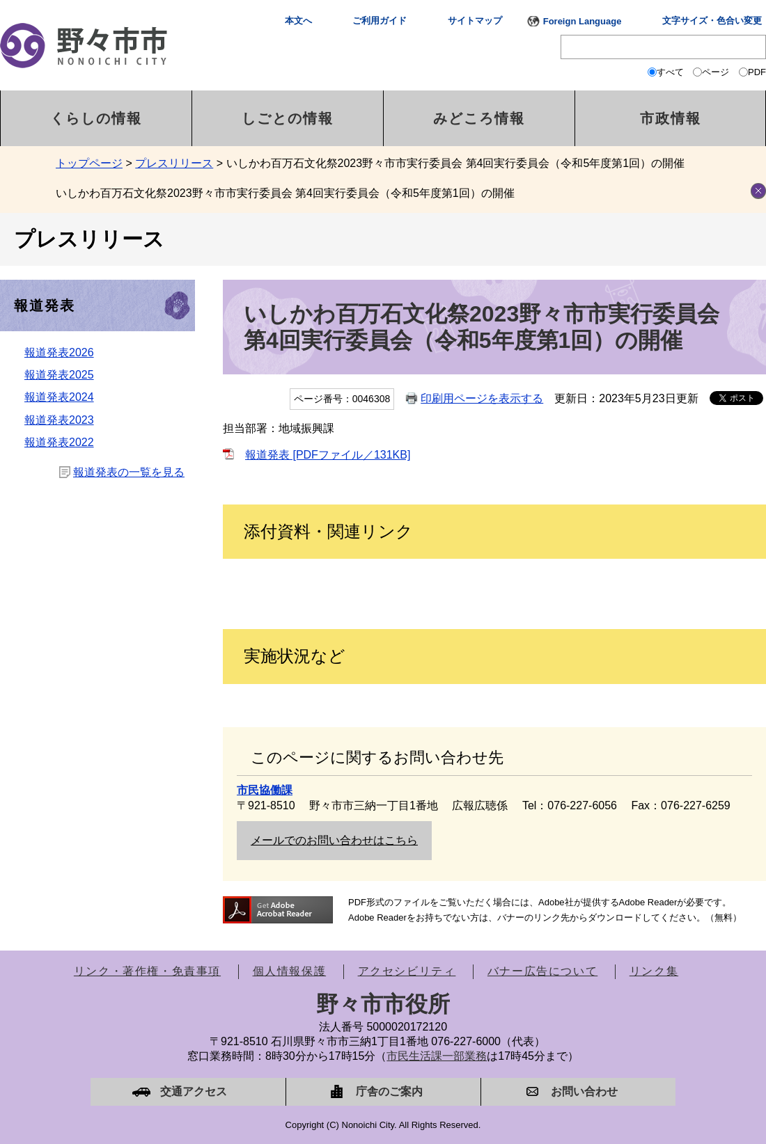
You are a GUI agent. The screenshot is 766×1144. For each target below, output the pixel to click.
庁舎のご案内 (389, 1091)
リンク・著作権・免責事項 (147, 971)
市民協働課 (264, 790)
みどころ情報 (479, 118)
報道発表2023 (59, 420)
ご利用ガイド (379, 20)
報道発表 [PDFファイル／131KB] (327, 455)
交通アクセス (193, 1091)
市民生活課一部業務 (436, 1056)
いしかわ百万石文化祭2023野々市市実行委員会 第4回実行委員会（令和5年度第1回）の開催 (285, 193)
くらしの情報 (96, 118)
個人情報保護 (290, 971)
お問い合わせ (584, 1091)
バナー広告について (542, 971)
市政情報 (670, 118)
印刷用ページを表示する (482, 398)
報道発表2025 (59, 375)
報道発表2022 (59, 442)
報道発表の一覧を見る (129, 472)
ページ (715, 72)
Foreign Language (582, 21)
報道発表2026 (59, 352)
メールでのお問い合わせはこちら (334, 840)
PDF (757, 72)
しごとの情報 (288, 118)
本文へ (298, 20)
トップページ (89, 163)
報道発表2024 (59, 397)
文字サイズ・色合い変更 (712, 20)
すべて (670, 72)
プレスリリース (174, 163)
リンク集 (654, 971)
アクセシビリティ (407, 971)
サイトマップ (475, 20)
